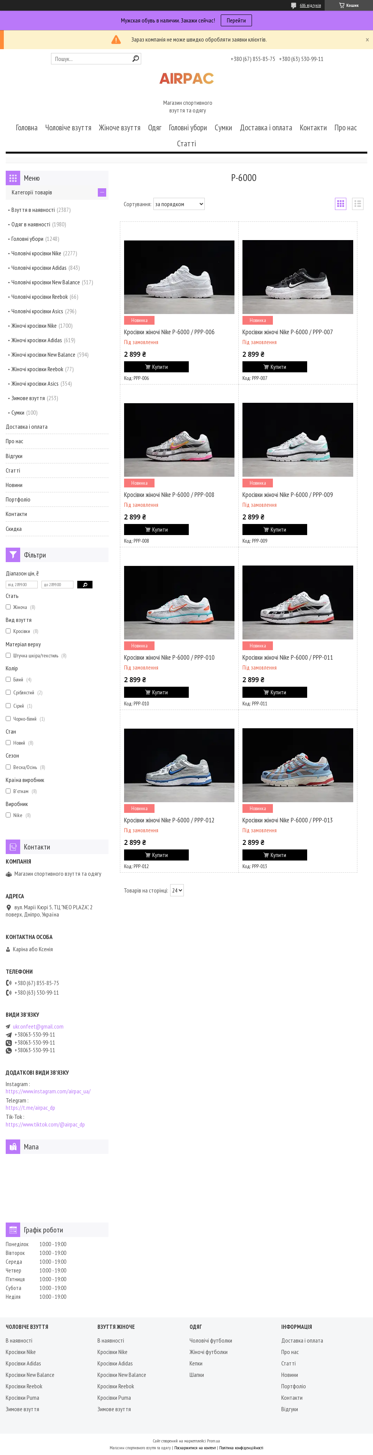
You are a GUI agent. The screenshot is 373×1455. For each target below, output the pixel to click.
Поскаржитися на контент (195, 1447)
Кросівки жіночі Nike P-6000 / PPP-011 (287, 657)
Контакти (313, 127)
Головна (27, 127)
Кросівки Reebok (24, 1386)
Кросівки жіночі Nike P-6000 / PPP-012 (169, 820)
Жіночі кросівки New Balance (43, 354)
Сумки (223, 127)
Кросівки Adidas (23, 1363)
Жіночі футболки (209, 1352)
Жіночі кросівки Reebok (37, 369)
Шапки (197, 1374)
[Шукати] (135, 58)
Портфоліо (18, 499)
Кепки (196, 1363)
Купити (160, 366)
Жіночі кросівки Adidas (36, 340)
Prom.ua (213, 1441)
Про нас (346, 127)
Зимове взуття (28, 398)
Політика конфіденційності (241, 1447)
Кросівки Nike (21, 1352)
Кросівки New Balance (30, 1374)
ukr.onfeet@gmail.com (38, 1026)
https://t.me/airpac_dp (30, 1107)
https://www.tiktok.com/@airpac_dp (45, 1124)
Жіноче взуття (119, 127)
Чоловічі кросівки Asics (37, 311)
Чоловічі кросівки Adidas (39, 267)
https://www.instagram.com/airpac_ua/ (48, 1091)
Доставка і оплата (266, 127)
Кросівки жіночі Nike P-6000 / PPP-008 (169, 494)
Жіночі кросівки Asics (35, 383)
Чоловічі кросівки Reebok (39, 296)
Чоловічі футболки (211, 1340)
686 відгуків (310, 5)
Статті (186, 143)
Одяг (154, 127)
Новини (14, 485)
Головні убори (188, 127)
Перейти (236, 20)
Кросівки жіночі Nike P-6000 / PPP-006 (169, 331)
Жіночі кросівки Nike (34, 325)
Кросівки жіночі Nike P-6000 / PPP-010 (169, 657)
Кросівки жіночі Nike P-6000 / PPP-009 (287, 494)
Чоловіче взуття (68, 127)
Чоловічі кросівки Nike (36, 253)
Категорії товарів (32, 192)
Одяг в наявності (30, 224)
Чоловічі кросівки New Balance (45, 282)
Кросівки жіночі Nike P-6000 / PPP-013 (287, 820)
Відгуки (14, 456)
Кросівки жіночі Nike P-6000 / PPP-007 (287, 331)
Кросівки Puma (22, 1397)
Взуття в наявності (33, 209)
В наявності (19, 1340)
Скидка (14, 528)
